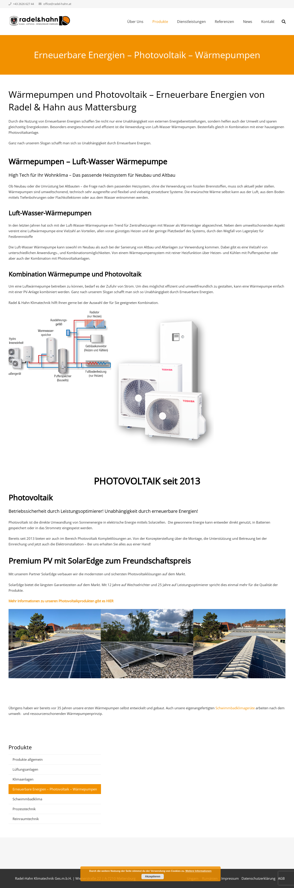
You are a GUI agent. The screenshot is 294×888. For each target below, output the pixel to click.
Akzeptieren (152, 876)
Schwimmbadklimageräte (235, 708)
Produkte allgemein (28, 759)
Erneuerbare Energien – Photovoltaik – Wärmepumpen (55, 789)
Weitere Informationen (198, 871)
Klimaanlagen (23, 779)
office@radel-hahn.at (57, 4)
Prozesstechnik (24, 809)
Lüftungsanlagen (25, 769)
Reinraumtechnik (26, 819)
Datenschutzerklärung (258, 878)
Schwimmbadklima (27, 799)
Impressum (230, 878)
